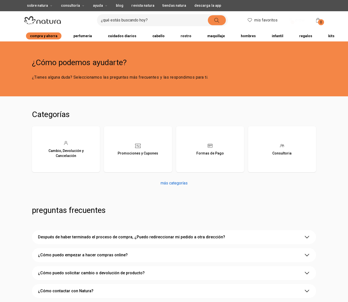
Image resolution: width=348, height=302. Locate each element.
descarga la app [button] (207, 5)
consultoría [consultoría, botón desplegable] (73, 5)
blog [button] (119, 5)
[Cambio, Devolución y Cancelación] (66, 149)
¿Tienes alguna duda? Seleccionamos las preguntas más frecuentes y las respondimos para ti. (120, 77)
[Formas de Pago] (210, 149)
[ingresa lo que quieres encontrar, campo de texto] (154, 20)
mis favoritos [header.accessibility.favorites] (262, 20)
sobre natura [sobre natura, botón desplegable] (40, 5)
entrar (296, 20)
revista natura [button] (142, 5)
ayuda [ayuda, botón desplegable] (100, 5)
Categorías (51, 114)
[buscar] (217, 20)
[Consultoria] (282, 149)
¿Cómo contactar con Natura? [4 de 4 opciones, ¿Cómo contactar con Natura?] (174, 291)
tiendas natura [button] (174, 5)
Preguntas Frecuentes (69, 210)
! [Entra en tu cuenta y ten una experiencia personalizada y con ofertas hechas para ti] (292, 22)
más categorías (174, 183)
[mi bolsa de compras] (318, 20)
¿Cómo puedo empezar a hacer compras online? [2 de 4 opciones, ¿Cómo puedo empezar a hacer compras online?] (174, 255)
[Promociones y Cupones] (138, 149)
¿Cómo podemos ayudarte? (79, 62)
